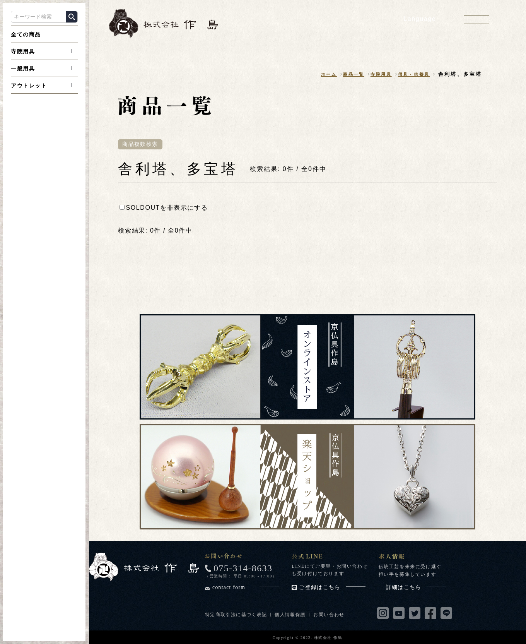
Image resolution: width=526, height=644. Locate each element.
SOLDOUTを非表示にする (164, 208)
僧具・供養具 (411, 74)
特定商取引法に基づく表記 (236, 614)
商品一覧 (342, 74)
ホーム (314, 74)
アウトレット (29, 85)
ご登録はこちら (332, 587)
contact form (245, 587)
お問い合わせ (331, 614)
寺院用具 (23, 51)
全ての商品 (26, 34)
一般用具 (23, 68)
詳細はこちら (416, 587)
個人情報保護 (291, 614)
